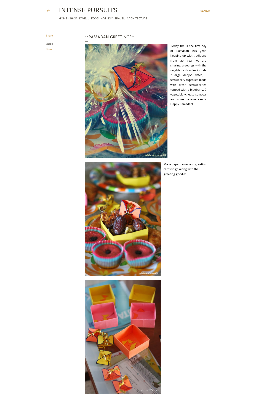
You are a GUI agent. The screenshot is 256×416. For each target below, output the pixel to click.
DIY (110, 18)
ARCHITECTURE (137, 18)
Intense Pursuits (88, 10)
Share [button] (49, 35)
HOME (63, 18)
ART (103, 18)
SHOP (73, 18)
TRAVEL (120, 18)
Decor (49, 49)
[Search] (205, 10)
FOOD (95, 18)
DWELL (84, 18)
